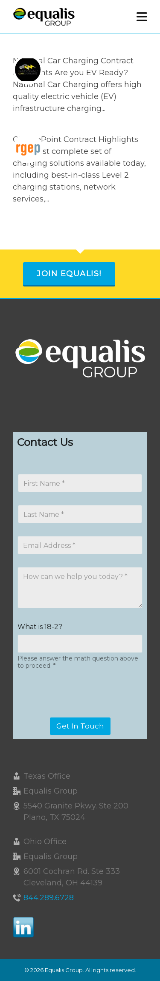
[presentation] (82, 712)
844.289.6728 (48, 897)
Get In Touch (80, 726)
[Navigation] (142, 17)
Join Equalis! (69, 273)
